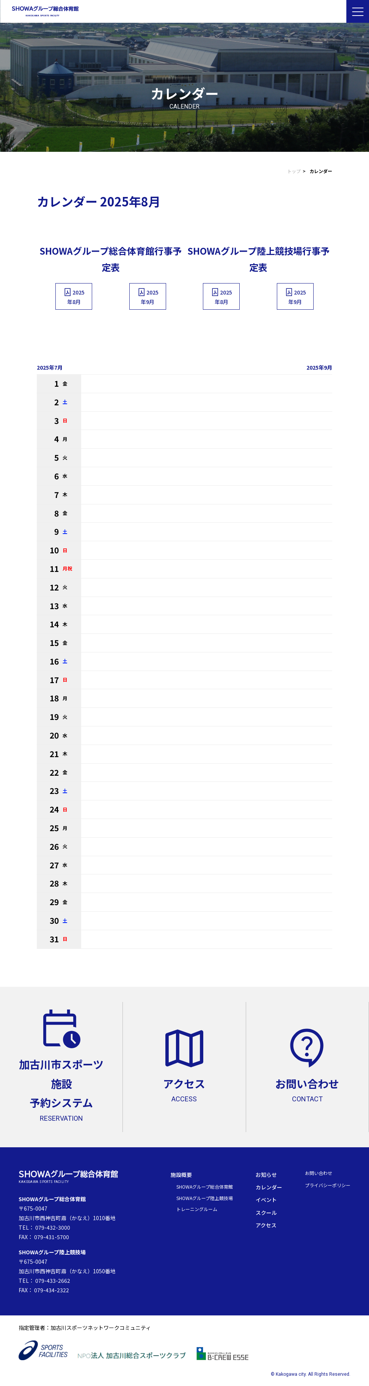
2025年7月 (50, 367)
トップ (294, 171)
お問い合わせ (318, 1173)
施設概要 (181, 1174)
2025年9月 (148, 296)
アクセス (266, 1225)
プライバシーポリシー (327, 1185)
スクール (266, 1212)
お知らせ (266, 1174)
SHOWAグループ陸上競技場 (204, 1198)
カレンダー (269, 1187)
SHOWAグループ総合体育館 (204, 1186)
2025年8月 (74, 296)
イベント (266, 1199)
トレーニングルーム (196, 1209)
